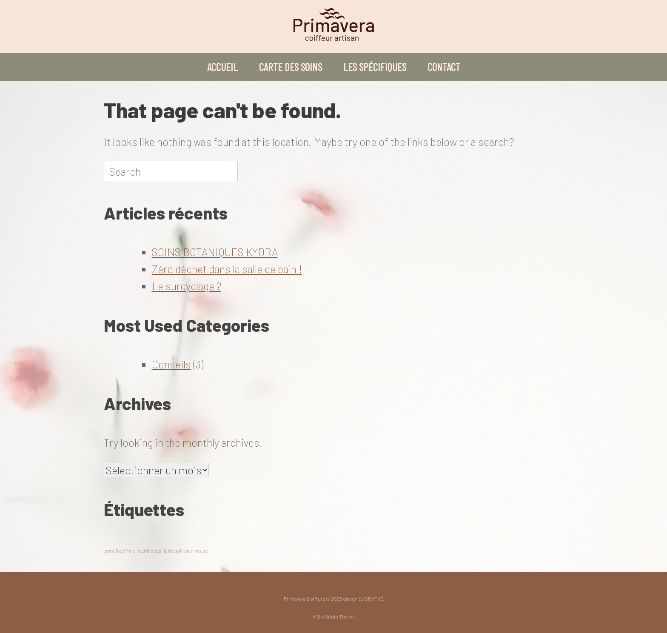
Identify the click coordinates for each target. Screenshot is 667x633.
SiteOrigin (327, 616)
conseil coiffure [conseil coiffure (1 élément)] (120, 550)
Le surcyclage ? (186, 285)
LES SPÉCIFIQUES (374, 66)
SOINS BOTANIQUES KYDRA (215, 251)
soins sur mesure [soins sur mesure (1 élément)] (191, 550)
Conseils (171, 364)
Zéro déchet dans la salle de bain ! (227, 268)
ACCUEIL (222, 66)
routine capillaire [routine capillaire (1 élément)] (155, 550)
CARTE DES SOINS (290, 66)
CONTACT (444, 66)
